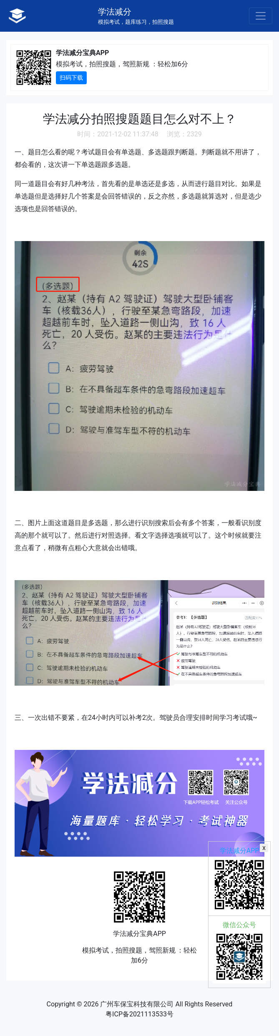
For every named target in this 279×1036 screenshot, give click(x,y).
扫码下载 (71, 77)
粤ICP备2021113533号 (139, 1014)
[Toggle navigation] (260, 16)
